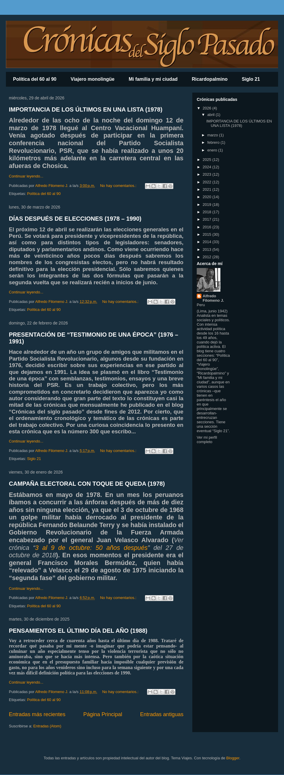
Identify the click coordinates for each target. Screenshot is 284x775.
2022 (207, 182)
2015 (207, 234)
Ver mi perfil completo (207, 439)
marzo (213, 135)
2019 (207, 204)
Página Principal (102, 714)
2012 (207, 257)
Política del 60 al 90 (35, 79)
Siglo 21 (251, 79)
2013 (207, 249)
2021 (207, 189)
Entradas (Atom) (47, 726)
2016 (207, 227)
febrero (214, 142)
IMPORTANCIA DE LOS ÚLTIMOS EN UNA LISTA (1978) (85, 109)
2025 (207, 159)
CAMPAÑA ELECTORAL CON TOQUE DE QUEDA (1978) (87, 483)
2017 (207, 219)
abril (211, 114)
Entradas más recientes (37, 714)
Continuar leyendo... (26, 176)
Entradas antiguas (161, 714)
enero (212, 150)
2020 (207, 197)
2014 (207, 242)
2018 (207, 212)
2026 (207, 108)
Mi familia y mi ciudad (153, 79)
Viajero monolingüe (92, 79)
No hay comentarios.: (118, 185)
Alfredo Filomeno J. (213, 298)
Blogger (232, 758)
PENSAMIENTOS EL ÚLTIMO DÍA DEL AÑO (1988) (78, 630)
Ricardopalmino (209, 79)
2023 (207, 174)
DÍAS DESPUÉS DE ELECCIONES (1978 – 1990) (75, 218)
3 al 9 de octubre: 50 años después (91, 547)
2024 (207, 167)
